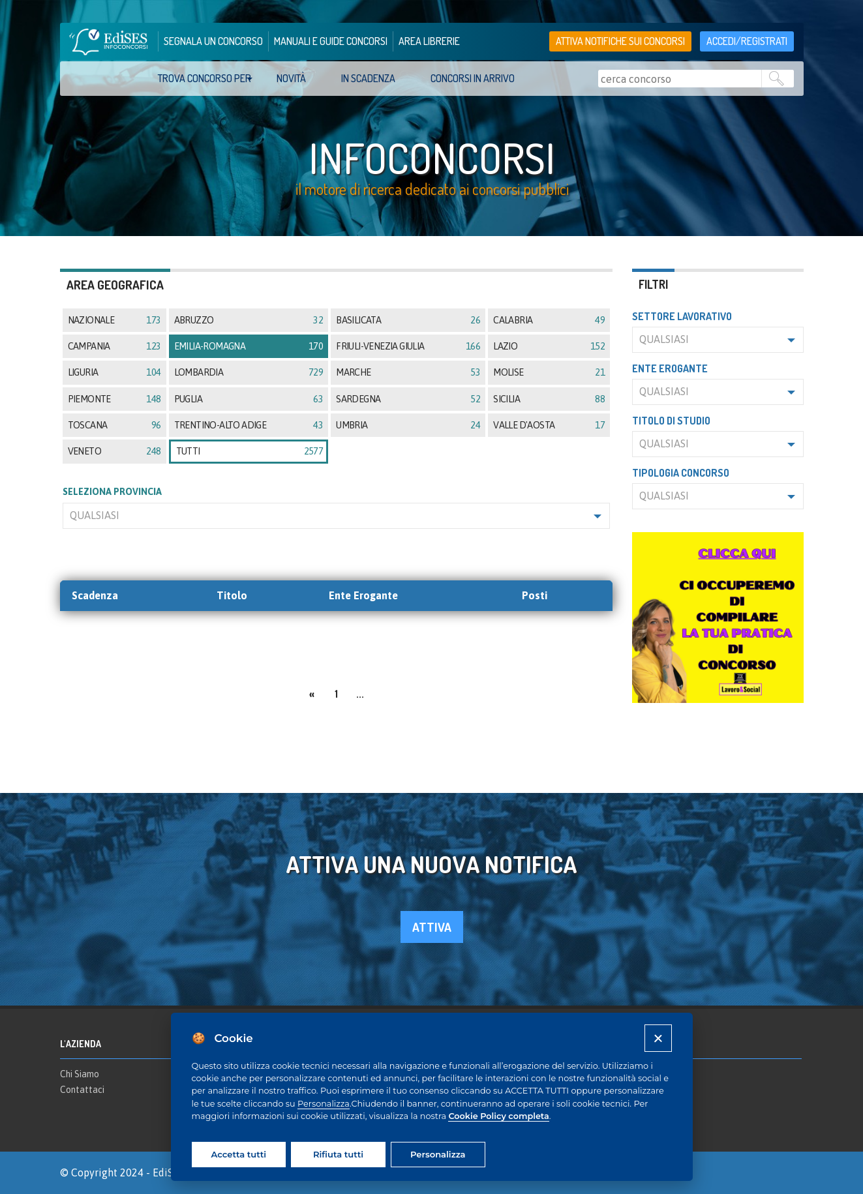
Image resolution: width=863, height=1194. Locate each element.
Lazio (549, 346)
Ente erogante (670, 368)
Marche (408, 372)
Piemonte (114, 399)
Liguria (114, 372)
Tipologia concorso (680, 472)
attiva (431, 927)
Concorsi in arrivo (473, 78)
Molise (549, 372)
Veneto (114, 451)
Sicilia (549, 399)
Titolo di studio (671, 420)
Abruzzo (249, 320)
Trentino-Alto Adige (249, 425)
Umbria (408, 425)
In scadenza (368, 78)
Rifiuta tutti (338, 1154)
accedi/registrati (746, 41)
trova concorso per (204, 78)
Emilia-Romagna (249, 346)
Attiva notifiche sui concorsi (620, 41)
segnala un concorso (213, 41)
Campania (114, 346)
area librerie (429, 41)
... (360, 693)
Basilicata (408, 320)
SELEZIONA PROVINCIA (112, 491)
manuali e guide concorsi (330, 41)
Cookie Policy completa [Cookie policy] (498, 1116)
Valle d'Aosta (549, 425)
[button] (337, 516)
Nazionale (114, 320)
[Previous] (311, 692)
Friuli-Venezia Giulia (408, 346)
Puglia (249, 399)
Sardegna (408, 399)
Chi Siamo (79, 1074)
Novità (291, 78)
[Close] (657, 1037)
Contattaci (82, 1089)
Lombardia (249, 372)
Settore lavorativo (682, 316)
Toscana (114, 425)
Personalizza (323, 1104)
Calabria (549, 320)
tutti (250, 451)
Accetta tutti (238, 1154)
